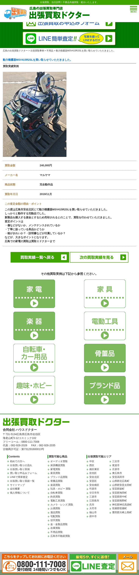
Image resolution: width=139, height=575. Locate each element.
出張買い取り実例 (20, 469)
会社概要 (15, 488)
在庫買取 (55, 528)
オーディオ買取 (59, 461)
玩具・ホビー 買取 (60, 488)
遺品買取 (55, 512)
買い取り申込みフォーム (23, 473)
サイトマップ (17, 485)
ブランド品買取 (59, 477)
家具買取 (55, 473)
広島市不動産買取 (60, 536)
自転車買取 (56, 492)
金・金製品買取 (59, 524)
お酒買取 (55, 508)
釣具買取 (55, 496)
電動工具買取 (57, 500)
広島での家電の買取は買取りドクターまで (30, 241)
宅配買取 (55, 516)
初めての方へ (17, 461)
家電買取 (55, 469)
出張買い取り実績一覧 (22, 481)
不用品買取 (56, 532)
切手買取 (55, 520)
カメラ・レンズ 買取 (61, 504)
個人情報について (20, 492)
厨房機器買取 (57, 465)
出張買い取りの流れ (21, 465)
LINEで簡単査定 (19, 477)
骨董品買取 (56, 481)
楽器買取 (55, 485)
